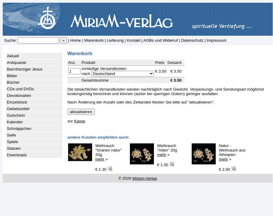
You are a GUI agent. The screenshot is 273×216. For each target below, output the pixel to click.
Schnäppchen (19, 128)
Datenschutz (192, 40)
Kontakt (133, 40)
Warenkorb (94, 40)
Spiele (12, 142)
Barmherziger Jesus (25, 69)
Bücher (13, 82)
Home (75, 40)
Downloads (17, 155)
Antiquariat (16, 62)
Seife (11, 135)
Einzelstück (17, 102)
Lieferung (115, 40)
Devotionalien (19, 95)
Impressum (216, 40)
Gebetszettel (18, 108)
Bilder (12, 76)
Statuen (14, 148)
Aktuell (13, 56)
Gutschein (16, 115)
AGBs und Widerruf (160, 40)
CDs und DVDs (20, 89)
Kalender (15, 122)
